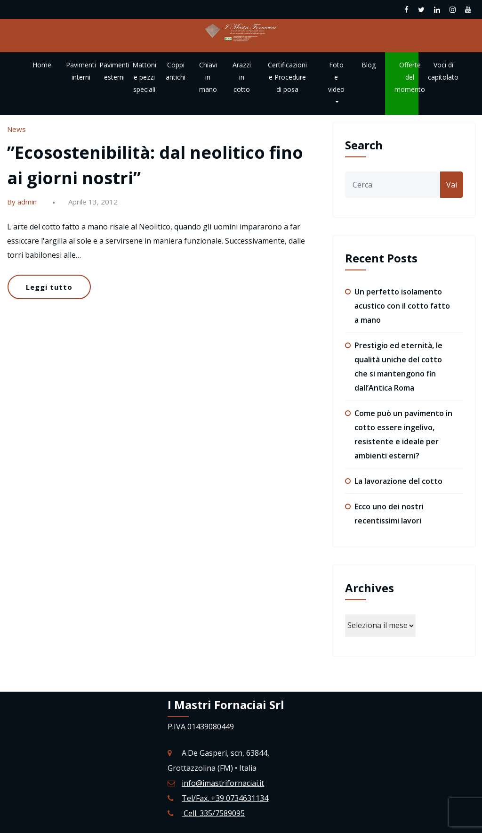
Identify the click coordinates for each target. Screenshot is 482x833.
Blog (369, 64)
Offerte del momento (409, 77)
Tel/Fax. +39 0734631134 (225, 798)
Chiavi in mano (208, 77)
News (16, 129)
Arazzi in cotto (242, 77)
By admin (22, 201)
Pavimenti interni (81, 71)
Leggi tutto (49, 287)
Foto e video (336, 81)
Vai (451, 185)
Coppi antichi (175, 71)
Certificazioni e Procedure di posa (287, 77)
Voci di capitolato (443, 71)
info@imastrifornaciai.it (223, 783)
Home (41, 64)
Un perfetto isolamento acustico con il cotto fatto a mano (402, 305)
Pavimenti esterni (114, 71)
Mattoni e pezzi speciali (144, 77)
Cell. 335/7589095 (213, 813)
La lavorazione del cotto (398, 481)
